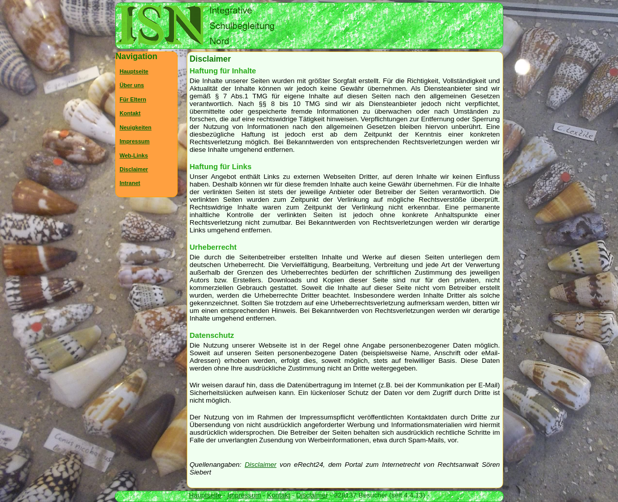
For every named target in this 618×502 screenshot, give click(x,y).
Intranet (129, 183)
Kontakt (129, 113)
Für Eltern (132, 99)
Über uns (131, 85)
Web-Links (133, 155)
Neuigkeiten (135, 127)
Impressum (134, 141)
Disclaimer (260, 464)
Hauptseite (133, 71)
